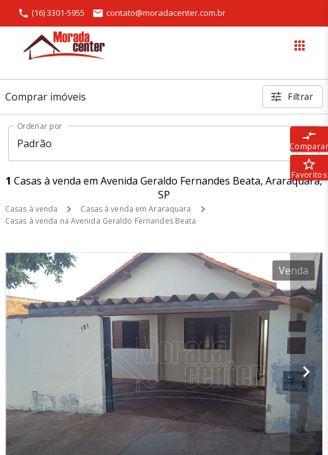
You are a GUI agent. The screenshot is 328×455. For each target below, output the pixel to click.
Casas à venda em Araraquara (135, 208)
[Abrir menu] (299, 45)
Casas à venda (31, 208)
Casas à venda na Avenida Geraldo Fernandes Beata (100, 220)
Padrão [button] (34, 143)
